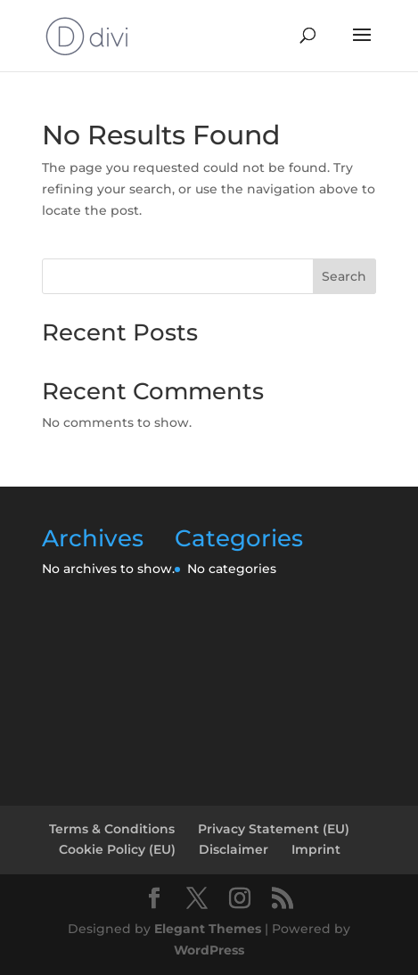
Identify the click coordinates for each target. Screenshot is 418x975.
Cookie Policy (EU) (117, 849)
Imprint (315, 849)
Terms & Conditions (112, 829)
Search (344, 276)
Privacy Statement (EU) (273, 829)
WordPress (209, 950)
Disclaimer (233, 849)
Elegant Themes (207, 929)
